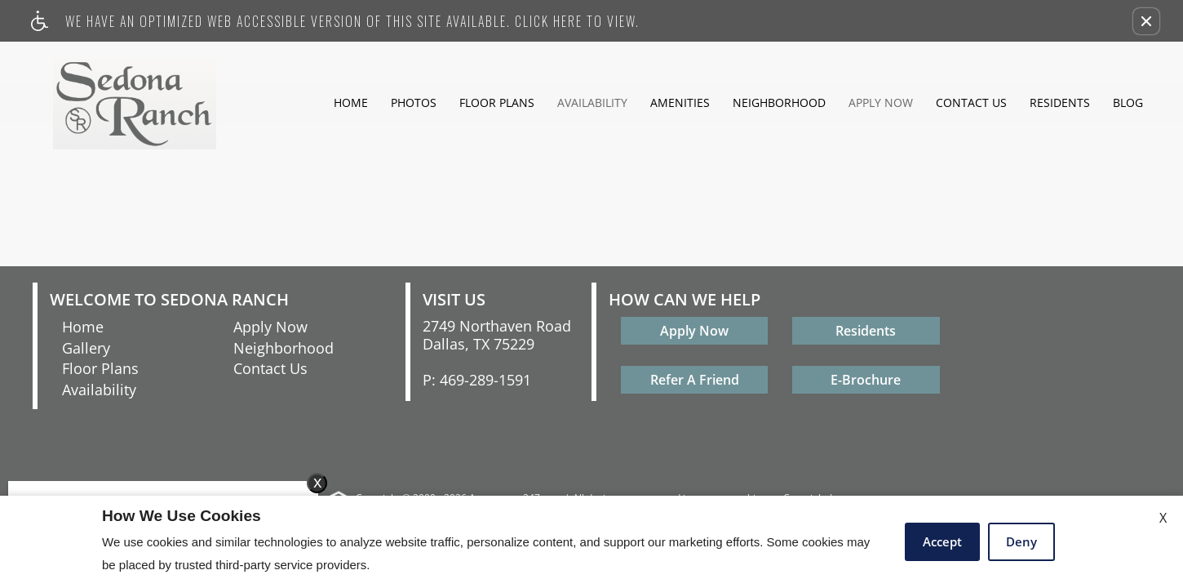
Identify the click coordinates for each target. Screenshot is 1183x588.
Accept (942, 541)
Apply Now (880, 102)
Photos (413, 102)
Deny (1021, 541)
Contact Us (971, 102)
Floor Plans (496, 102)
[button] (1146, 21)
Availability (592, 102)
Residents (1060, 102)
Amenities (680, 102)
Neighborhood (779, 102)
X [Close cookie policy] (1163, 518)
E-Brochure (866, 380)
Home (351, 102)
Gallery (86, 348)
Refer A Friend (694, 380)
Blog (1128, 102)
